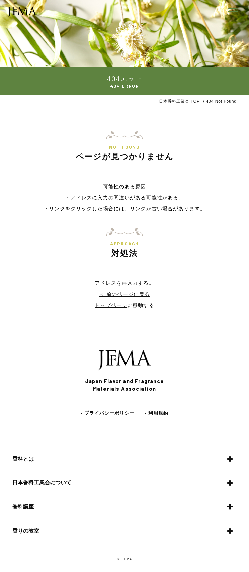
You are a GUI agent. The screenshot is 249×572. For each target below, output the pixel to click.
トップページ (111, 305)
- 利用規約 (156, 413)
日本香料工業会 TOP (179, 101)
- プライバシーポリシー (108, 413)
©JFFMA (124, 559)
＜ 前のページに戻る (124, 294)
